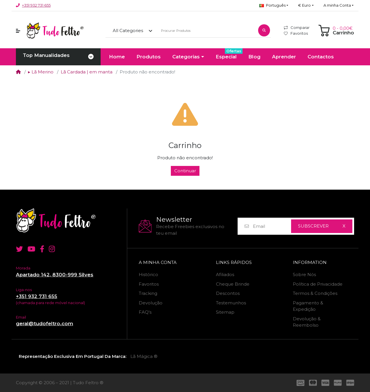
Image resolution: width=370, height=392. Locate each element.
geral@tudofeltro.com (44, 323)
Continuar (185, 170)
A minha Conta (158, 262)
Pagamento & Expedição (308, 306)
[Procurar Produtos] (206, 30)
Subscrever (313, 226)
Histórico (148, 274)
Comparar (297, 27)
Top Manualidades (46, 55)
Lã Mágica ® (144, 356)
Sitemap (225, 312)
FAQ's (145, 312)
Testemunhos (231, 303)
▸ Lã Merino (40, 72)
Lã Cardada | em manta (86, 72)
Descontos (228, 293)
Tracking (148, 293)
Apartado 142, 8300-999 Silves (54, 275)
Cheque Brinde (232, 284)
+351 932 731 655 (36, 5)
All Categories (128, 30)
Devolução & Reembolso (307, 322)
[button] (273, 5)
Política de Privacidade (318, 284)
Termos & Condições (315, 293)
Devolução (150, 303)
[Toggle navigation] (91, 57)
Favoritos (296, 33)
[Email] (271, 226)
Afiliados (225, 274)
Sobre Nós (304, 274)
